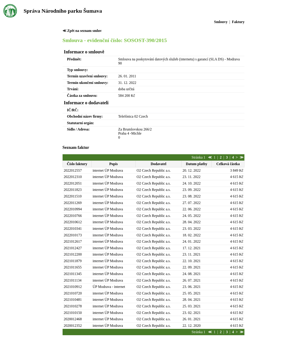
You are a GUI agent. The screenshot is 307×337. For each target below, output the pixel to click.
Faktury (238, 22)
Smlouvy (221, 22)
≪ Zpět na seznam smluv (82, 31)
